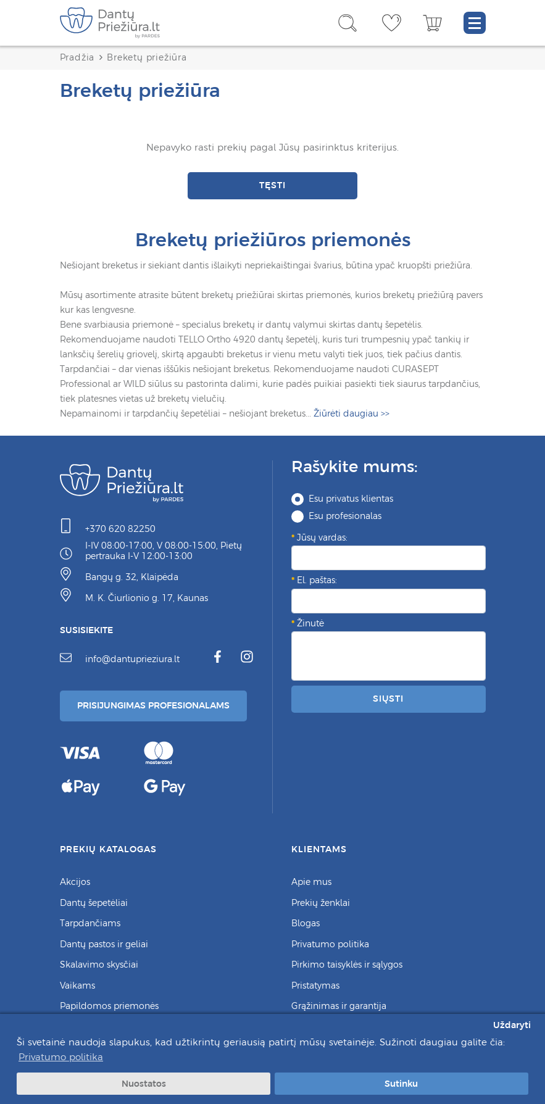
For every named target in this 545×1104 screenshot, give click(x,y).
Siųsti (388, 698)
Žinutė (310, 623)
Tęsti (272, 185)
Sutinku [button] (401, 1084)
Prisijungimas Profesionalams (153, 705)
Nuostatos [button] (144, 1084)
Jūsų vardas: (322, 537)
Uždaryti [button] (512, 1025)
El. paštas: (317, 580)
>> (351, 414)
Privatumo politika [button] (61, 1057)
